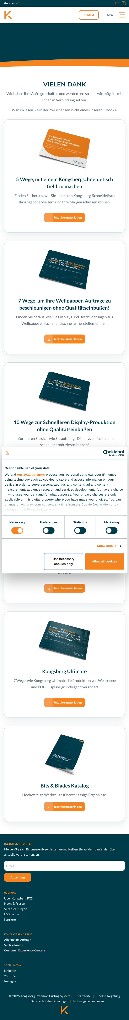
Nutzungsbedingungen (88, 1001)
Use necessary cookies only (63, 561)
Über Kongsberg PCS (18, 898)
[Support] (123, 3)
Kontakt (89, 15)
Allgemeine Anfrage (17, 939)
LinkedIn (10, 970)
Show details (106, 546)
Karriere (10, 919)
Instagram (11, 981)
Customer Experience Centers (24, 950)
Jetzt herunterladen (68, 217)
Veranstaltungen (15, 908)
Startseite (84, 996)
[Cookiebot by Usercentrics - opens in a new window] (106, 453)
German (11, 3)
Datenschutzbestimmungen (49, 1001)
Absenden (17, 877)
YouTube (10, 976)
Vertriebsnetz (13, 945)
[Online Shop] (116, 3)
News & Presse (14, 903)
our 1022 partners (31, 474)
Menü (110, 15)
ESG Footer (12, 914)
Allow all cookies (104, 561)
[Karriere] (111, 3)
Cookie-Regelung (108, 996)
